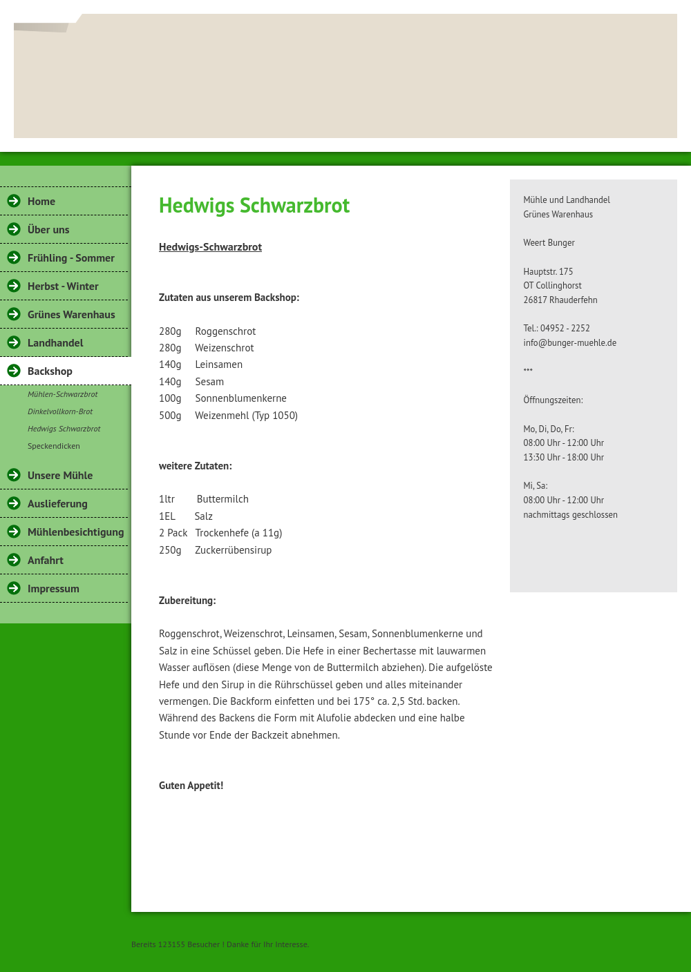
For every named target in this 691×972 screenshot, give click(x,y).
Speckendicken (54, 445)
